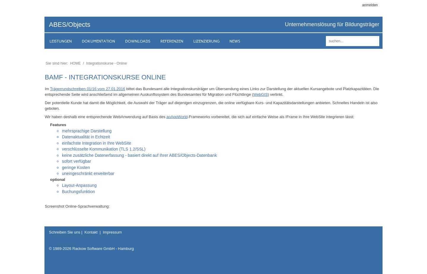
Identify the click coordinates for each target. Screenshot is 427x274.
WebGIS (260, 94)
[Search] (352, 41)
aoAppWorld (176, 117)
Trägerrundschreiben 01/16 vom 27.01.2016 (87, 89)
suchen (373, 41)
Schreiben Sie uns (64, 232)
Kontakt (91, 232)
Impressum (112, 232)
